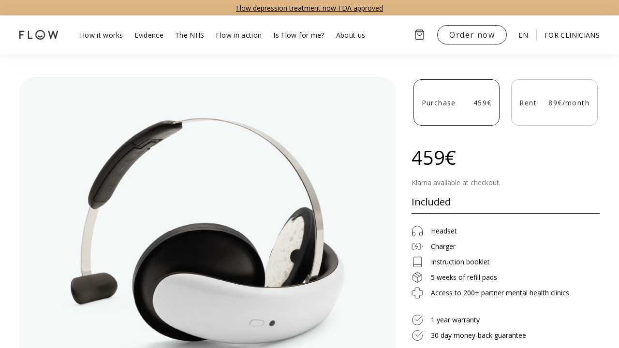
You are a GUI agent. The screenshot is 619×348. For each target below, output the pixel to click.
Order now (472, 34)
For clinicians (572, 35)
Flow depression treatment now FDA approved (309, 8)
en (523, 35)
